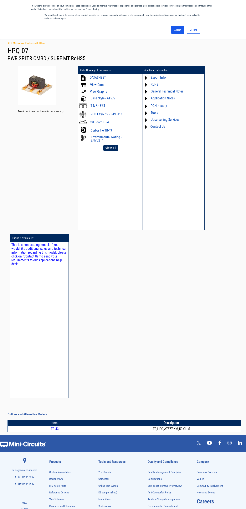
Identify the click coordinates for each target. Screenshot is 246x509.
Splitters (40, 43)
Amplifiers (53, 353)
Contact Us (149, 126)
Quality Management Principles (164, 304)
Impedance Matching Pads (60, 405)
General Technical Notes (158, 91)
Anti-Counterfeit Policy (159, 325)
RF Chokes (53, 457)
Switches (53, 461)
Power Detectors (56, 437)
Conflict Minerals (157, 365)
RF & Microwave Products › (22, 43)
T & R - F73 (97, 105)
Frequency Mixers (56, 397)
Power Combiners (56, 433)
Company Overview (207, 304)
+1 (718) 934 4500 (24, 309)
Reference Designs (59, 325)
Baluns (52, 361)
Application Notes (154, 98)
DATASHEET (98, 77)
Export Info (149, 77)
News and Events (206, 325)
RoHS (146, 84)
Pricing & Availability (203, 70)
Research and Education (62, 338)
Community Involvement (210, 318)
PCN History (150, 106)
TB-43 (55, 261)
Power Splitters (55, 445)
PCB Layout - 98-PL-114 (106, 114)
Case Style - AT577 (102, 98)
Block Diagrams (106, 352)
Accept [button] (177, 29)
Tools (146, 113)
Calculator (103, 311)
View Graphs (98, 91)
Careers (205, 333)
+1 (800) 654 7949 (24, 315)
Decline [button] (193, 29)
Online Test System (108, 318)
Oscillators (54, 421)
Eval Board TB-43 (99, 122)
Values (200, 311)
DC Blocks (53, 381)
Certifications (155, 311)
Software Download (108, 393)
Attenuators (54, 357)
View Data (97, 85)
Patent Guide (105, 372)
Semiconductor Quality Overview (165, 318)
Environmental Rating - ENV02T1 (106, 138)
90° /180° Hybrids (56, 453)
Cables (52, 369)
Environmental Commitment (163, 338)
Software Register (107, 400)
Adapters (52, 349)
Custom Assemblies (59, 304)
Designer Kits (56, 311)
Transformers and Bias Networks (62, 481)
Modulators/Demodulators (60, 417)
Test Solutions (56, 331)
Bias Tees (53, 365)
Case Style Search (107, 386)
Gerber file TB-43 (101, 130)
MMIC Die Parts (57, 318)
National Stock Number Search (114, 379)
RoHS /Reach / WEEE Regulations (165, 345)
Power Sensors (55, 441)
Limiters (52, 409)
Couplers (53, 373)
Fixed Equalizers (56, 393)
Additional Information (148, 70)
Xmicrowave (104, 338)
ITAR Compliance (157, 359)
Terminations (54, 469)
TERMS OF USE (103, 493)
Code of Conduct (156, 352)
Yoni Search (104, 304)
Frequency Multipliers (58, 401)
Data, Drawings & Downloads (95, 70)
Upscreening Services (156, 119)
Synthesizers (54, 465)
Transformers (54, 478)
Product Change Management (164, 331)
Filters (51, 389)
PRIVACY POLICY (121, 493)
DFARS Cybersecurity (159, 372)
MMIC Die (53, 413)
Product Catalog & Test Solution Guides (119, 359)
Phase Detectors (56, 425)
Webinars (103, 365)
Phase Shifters (55, 429)
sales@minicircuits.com (24, 302)
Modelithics (104, 331)
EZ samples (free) (107, 325)
